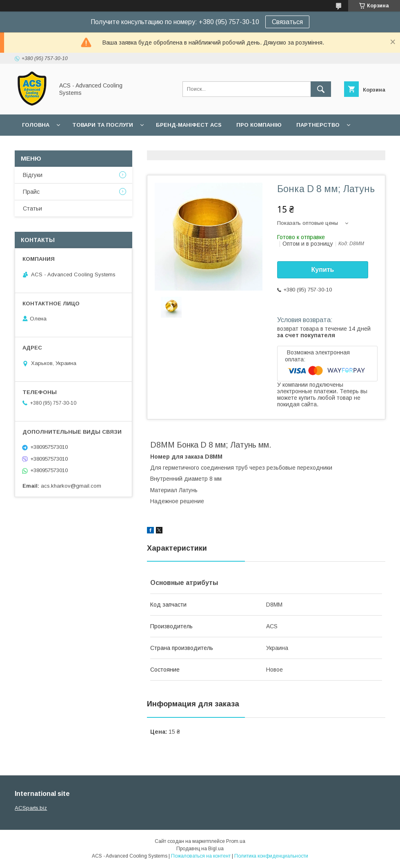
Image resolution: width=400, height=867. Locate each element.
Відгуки (32, 175)
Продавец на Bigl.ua (200, 848)
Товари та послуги (102, 125)
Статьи (32, 208)
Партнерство (318, 125)
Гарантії (34, 146)
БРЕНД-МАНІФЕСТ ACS (189, 125)
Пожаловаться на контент (201, 856)
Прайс (31, 191)
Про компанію (259, 125)
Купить (322, 269)
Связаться (287, 21)
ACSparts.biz (31, 808)
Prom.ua (235, 841)
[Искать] (321, 89)
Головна (35, 125)
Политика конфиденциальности (271, 856)
